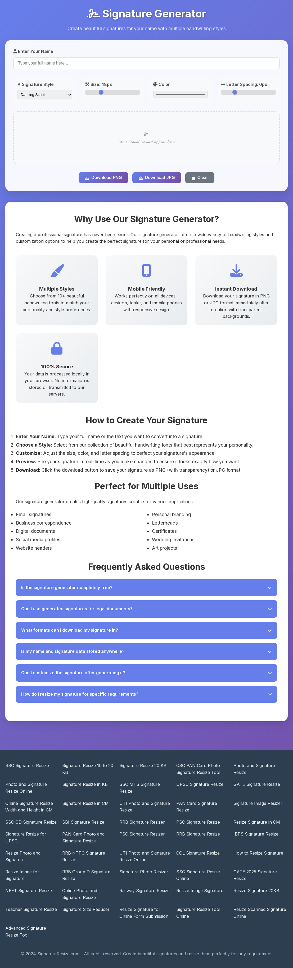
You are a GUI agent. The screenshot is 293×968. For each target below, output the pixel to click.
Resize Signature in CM (256, 822)
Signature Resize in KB (85, 784)
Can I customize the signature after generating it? (146, 672)
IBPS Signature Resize (255, 834)
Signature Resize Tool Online (198, 913)
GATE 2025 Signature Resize (255, 875)
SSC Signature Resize (27, 765)
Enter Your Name (33, 51)
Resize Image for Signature (22, 875)
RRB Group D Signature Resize (86, 875)
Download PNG (103, 177)
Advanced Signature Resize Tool (25, 931)
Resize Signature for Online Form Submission (143, 913)
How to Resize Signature (258, 853)
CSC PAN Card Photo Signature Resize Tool (198, 769)
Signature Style (35, 84)
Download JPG (157, 177)
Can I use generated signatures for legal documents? (146, 608)
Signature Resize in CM (85, 803)
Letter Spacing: (244, 84)
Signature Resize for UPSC (25, 837)
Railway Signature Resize (144, 890)
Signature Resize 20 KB (142, 765)
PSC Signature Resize (198, 822)
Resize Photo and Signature (22, 856)
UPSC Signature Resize (199, 784)
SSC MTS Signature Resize (139, 788)
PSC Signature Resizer (142, 834)
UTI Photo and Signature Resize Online (144, 856)
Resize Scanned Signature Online (259, 913)
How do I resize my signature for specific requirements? (146, 694)
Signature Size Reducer (86, 909)
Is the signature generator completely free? (146, 587)
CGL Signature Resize (198, 853)
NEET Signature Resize (28, 890)
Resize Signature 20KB (256, 890)
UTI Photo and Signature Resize (144, 807)
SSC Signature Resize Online (198, 875)
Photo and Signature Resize (254, 769)
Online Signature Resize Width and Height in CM (29, 807)
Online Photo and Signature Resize (79, 894)
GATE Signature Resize (256, 784)
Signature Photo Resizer (143, 871)
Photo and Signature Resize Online (26, 788)
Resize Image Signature (199, 890)
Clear (200, 177)
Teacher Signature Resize (31, 909)
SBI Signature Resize (83, 822)
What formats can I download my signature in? (146, 630)
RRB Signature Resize (198, 834)
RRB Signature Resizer (142, 822)
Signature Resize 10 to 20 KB (87, 769)
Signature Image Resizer (257, 803)
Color (161, 84)
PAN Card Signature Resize (196, 807)
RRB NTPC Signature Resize (83, 856)
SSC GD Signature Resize (31, 822)
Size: (98, 84)
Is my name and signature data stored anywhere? (146, 651)
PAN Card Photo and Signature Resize (83, 837)
